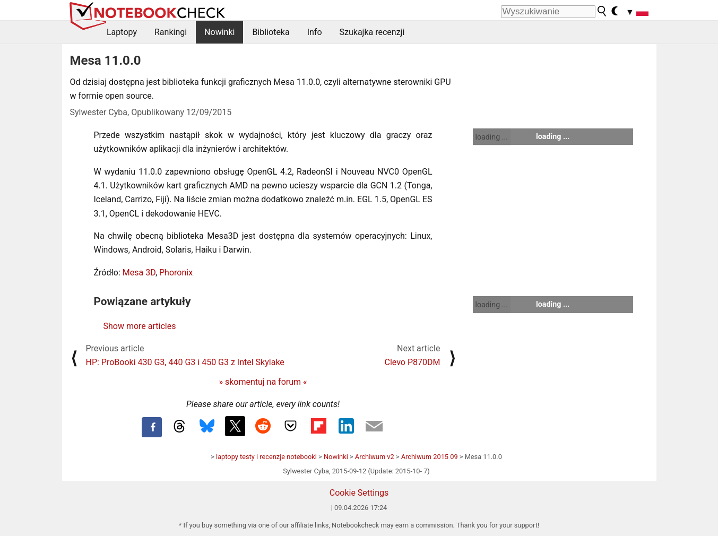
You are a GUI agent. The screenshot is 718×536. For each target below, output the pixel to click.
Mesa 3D (139, 272)
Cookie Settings (359, 493)
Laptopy (122, 32)
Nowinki (219, 32)
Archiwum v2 (374, 457)
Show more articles (139, 326)
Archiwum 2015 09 (429, 457)
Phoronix (176, 272)
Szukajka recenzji (372, 32)
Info (314, 32)
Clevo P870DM (412, 362)
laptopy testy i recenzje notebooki (266, 457)
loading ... (491, 137)
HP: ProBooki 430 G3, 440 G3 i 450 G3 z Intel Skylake (185, 362)
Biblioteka (270, 32)
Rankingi (170, 32)
